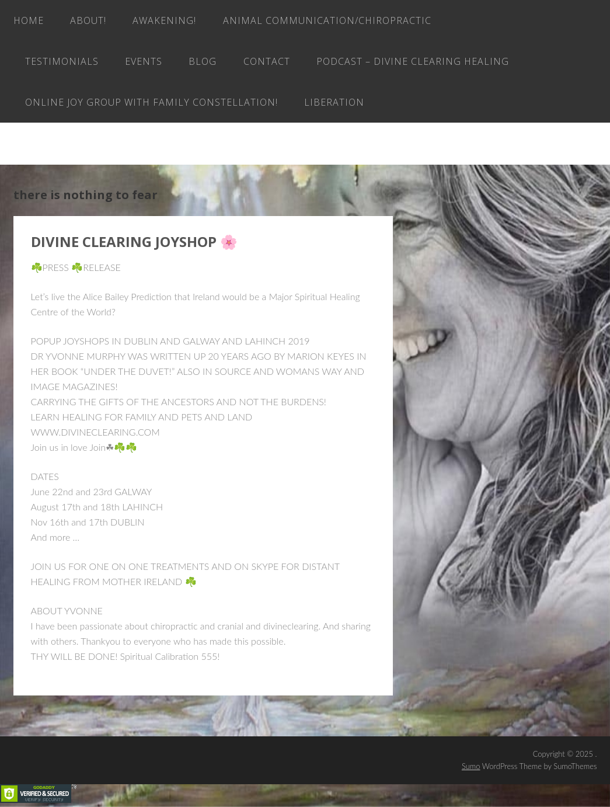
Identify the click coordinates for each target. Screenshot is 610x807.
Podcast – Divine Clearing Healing (412, 61)
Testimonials (62, 61)
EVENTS (143, 61)
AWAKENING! (164, 20)
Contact (266, 61)
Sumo (471, 766)
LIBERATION (334, 102)
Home (28, 20)
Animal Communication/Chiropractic (327, 20)
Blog (203, 61)
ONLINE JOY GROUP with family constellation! (151, 102)
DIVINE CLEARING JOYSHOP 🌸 (134, 241)
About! (88, 20)
